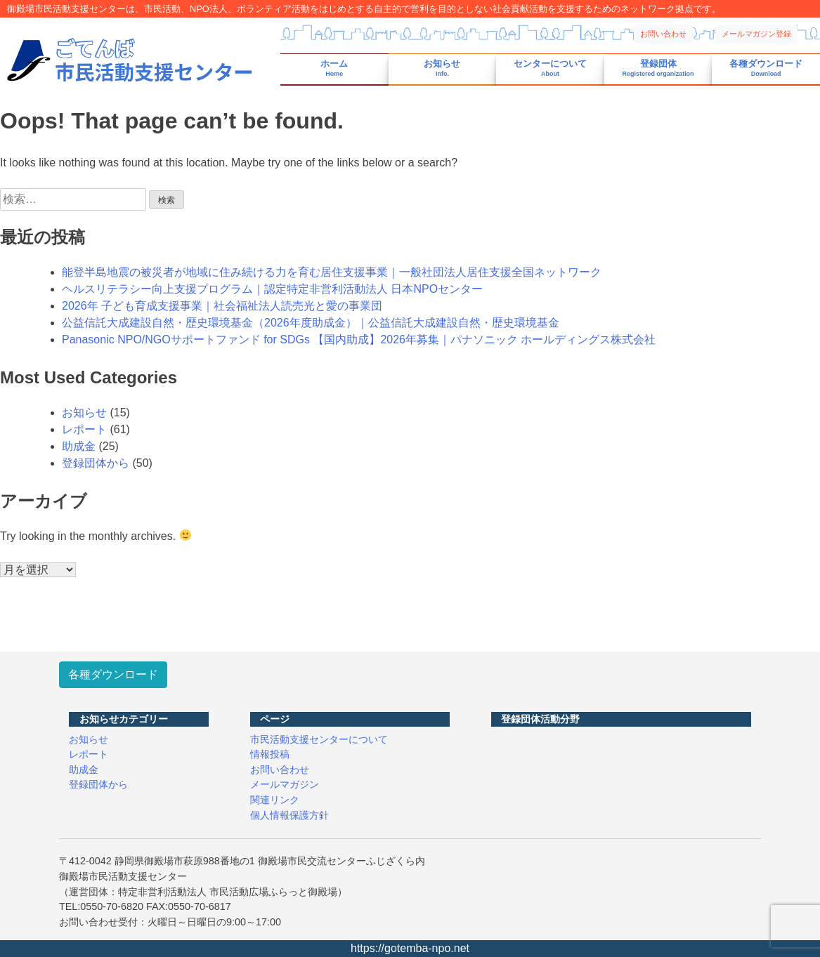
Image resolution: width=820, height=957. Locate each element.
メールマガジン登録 (756, 33)
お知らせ (442, 68)
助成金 (79, 446)
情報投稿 (269, 754)
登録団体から (95, 463)
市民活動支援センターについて (319, 739)
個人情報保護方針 (289, 815)
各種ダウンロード (765, 68)
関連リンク (274, 799)
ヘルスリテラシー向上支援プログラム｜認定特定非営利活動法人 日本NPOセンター (272, 289)
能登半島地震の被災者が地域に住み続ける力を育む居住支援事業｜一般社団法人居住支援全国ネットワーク (331, 272)
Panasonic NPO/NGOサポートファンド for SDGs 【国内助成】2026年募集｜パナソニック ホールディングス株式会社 (359, 339)
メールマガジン (284, 784)
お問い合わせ (663, 33)
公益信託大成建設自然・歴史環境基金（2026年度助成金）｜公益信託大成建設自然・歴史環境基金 (310, 323)
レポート (84, 429)
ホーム (334, 68)
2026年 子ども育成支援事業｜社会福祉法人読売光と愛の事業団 (222, 306)
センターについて (550, 68)
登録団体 (658, 68)
